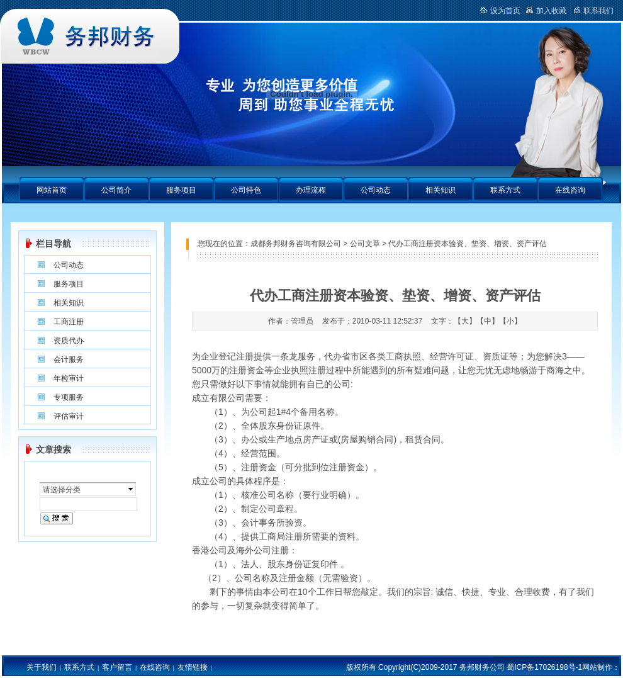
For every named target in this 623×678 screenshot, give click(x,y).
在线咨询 (570, 190)
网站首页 (51, 190)
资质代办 (68, 340)
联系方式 (505, 190)
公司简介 (116, 190)
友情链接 (192, 667)
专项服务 (68, 397)
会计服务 (68, 359)
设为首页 (500, 10)
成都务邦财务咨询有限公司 (295, 243)
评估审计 (68, 416)
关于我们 (41, 667)
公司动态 (376, 190)
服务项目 (181, 190)
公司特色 (246, 190)
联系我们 (593, 10)
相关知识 (440, 190)
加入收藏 (546, 10)
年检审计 (68, 378)
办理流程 (311, 190)
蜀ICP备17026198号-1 (544, 667)
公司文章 (365, 243)
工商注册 (68, 321)
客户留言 (117, 667)
